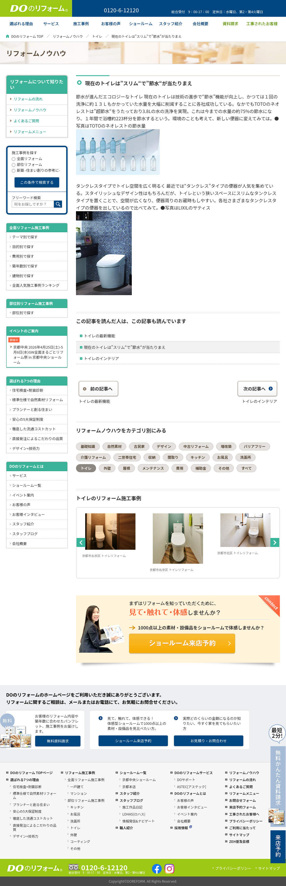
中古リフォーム (196, 446)
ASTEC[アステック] (191, 786)
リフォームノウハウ (68, 36)
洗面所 (245, 457)
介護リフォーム (93, 457)
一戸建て (77, 786)
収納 (152, 457)
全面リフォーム (27, 158)
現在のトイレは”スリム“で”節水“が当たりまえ (125, 347)
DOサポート (186, 779)
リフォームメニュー (30, 131)
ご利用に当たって (242, 827)
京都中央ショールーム (139, 779)
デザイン (164, 446)
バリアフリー (255, 446)
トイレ (97, 36)
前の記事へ (98, 388)
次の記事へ (258, 388)
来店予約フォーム (242, 807)
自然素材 (114, 446)
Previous (81, 542)
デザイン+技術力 (26, 448)
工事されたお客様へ (244, 814)
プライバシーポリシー (246, 821)
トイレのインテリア (101, 358)
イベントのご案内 (23, 330)
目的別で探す (23, 246)
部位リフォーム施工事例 (86, 800)
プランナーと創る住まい (32, 409)
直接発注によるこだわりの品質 (37, 438)
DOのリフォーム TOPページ (31, 772)
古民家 (139, 446)
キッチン (197, 457)
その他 (223, 468)
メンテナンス (153, 468)
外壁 (107, 468)
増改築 (226, 446)
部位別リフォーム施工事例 (31, 303)
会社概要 (19, 543)
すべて (246, 468)
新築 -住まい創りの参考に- (36, 170)
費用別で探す (23, 256)
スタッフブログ (25, 533)
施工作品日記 (132, 807)
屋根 (126, 468)
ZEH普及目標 (239, 841)
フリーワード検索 (26, 197)
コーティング (80, 841)
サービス (19, 475)
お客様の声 (21, 504)
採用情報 (183, 827)
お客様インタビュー (28, 514)
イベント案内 (23, 495)
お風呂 (222, 457)
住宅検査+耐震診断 (27, 390)
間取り (173, 457)
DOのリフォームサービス (193, 772)
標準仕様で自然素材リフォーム (37, 399)
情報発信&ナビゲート (138, 821)
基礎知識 (88, 446)
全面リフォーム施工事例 (29, 227)
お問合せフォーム (242, 800)
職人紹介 (126, 827)
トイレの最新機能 (99, 336)
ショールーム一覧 (26, 485)
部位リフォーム (27, 164)
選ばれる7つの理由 (24, 381)
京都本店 (129, 786)
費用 (179, 468)
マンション (78, 793)
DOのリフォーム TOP (27, 36)
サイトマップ (239, 834)
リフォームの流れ (28, 99)
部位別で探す (23, 312)
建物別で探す (23, 275)
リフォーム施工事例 (80, 772)
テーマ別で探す (25, 236)
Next (274, 542)
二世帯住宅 (127, 457)
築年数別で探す (25, 266)
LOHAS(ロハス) (133, 814)
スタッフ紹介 (23, 524)
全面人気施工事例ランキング (35, 285)
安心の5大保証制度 (27, 419)
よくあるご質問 (26, 120)
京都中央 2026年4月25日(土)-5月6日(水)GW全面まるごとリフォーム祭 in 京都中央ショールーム (38, 354)
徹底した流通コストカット (34, 428)
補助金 (201, 468)
